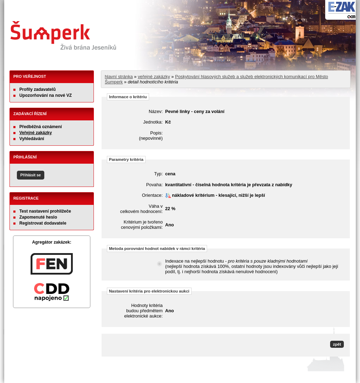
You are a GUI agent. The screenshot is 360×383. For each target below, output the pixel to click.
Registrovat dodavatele (42, 223)
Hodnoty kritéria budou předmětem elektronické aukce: (143, 311)
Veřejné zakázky (35, 132)
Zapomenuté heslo (38, 217)
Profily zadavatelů (37, 89)
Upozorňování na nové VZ (45, 95)
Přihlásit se (30, 175)
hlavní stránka (119, 76)
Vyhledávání (31, 138)
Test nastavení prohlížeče (45, 211)
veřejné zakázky (154, 76)
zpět (337, 344)
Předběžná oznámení (40, 126)
